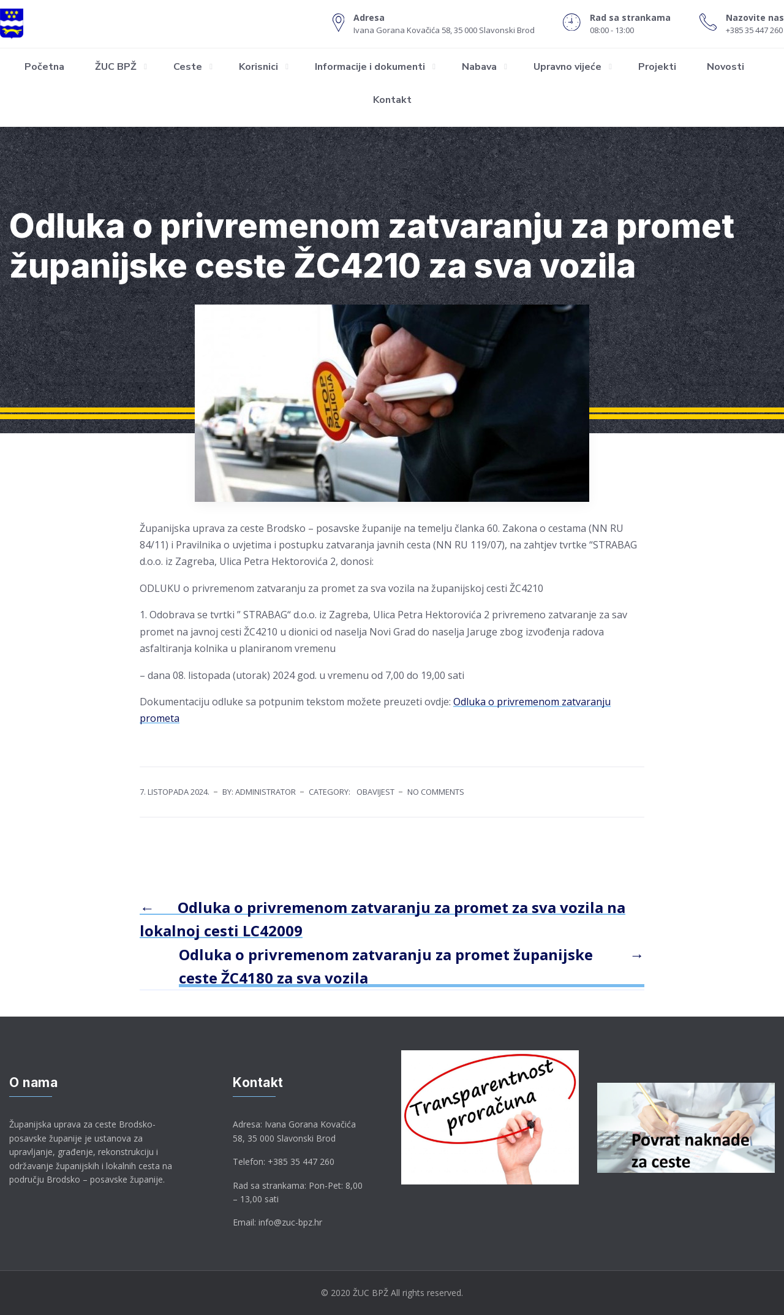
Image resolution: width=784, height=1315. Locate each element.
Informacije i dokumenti (370, 67)
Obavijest (375, 791)
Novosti (725, 67)
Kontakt (392, 100)
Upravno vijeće (567, 67)
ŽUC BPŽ (116, 67)
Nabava (479, 67)
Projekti (657, 67)
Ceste (187, 67)
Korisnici (258, 67)
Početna (44, 67)
